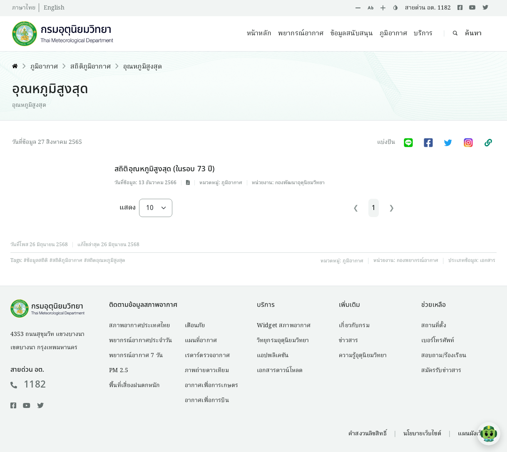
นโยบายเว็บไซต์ (422, 433)
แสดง (127, 208)
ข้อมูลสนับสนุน (352, 33)
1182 (28, 384)
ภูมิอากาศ (393, 33)
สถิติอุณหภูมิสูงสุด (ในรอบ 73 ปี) (164, 169)
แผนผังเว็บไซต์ (476, 433)
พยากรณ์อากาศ (301, 33)
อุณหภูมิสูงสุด (142, 67)
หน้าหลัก (259, 33)
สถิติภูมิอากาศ (90, 67)
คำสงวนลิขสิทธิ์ (367, 433)
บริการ (423, 33)
